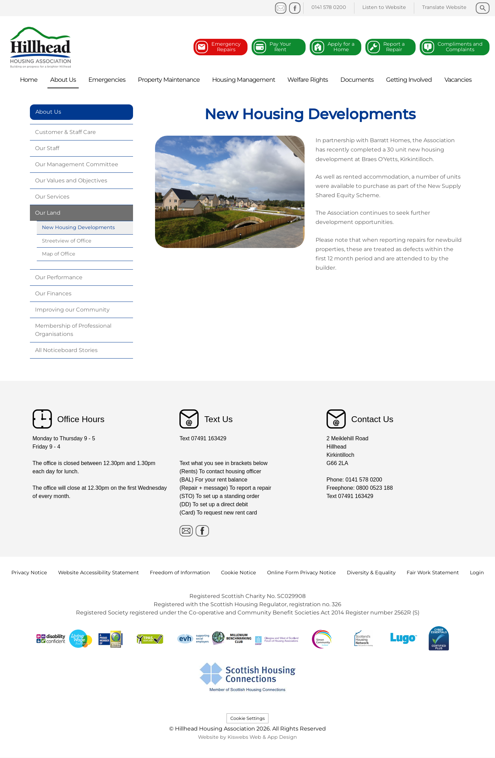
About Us (48, 112)
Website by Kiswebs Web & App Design (247, 737)
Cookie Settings (247, 718)
